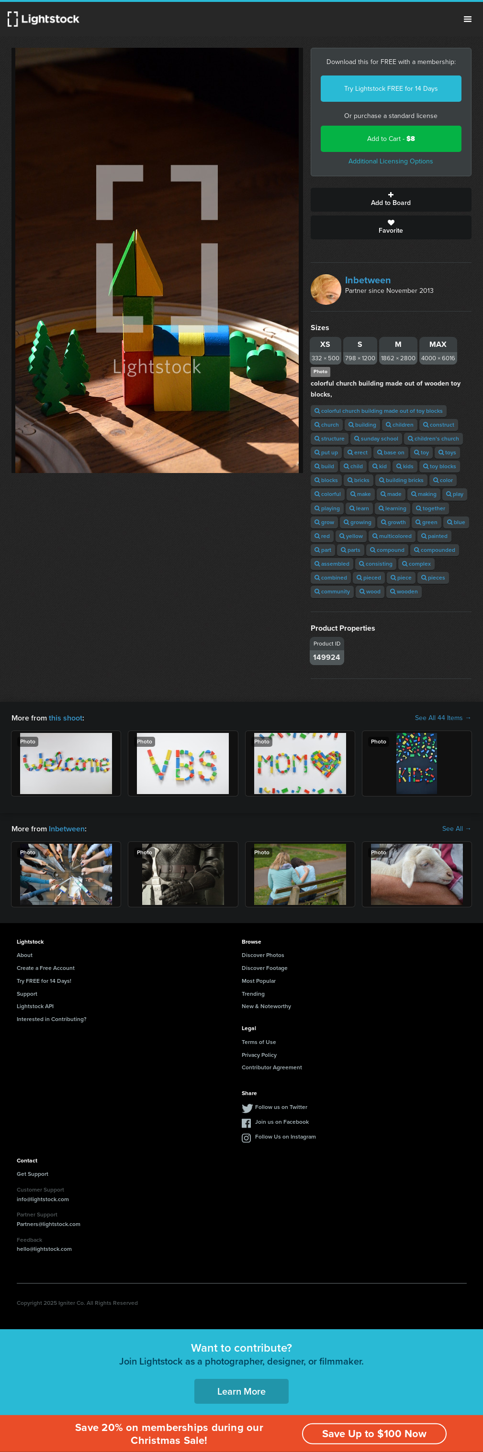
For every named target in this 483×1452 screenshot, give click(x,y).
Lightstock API (35, 1006)
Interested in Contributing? (52, 1019)
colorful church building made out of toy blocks (379, 411)
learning (392, 508)
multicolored (392, 536)
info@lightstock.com (43, 1199)
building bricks (401, 480)
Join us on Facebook (282, 1122)
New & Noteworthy (266, 1006)
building (362, 424)
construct (438, 424)
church (327, 424)
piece (401, 577)
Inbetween (368, 280)
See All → (457, 829)
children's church (433, 438)
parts (350, 550)
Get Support (32, 1174)
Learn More (241, 1391)
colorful (328, 494)
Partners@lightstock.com (48, 1224)
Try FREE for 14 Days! (44, 981)
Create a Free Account (46, 968)
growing (357, 522)
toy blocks (439, 466)
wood (370, 591)
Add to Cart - (391, 139)
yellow (351, 536)
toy (421, 452)
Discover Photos (263, 955)
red (322, 536)
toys (447, 452)
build (324, 466)
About (25, 955)
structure (330, 438)
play (454, 494)
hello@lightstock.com (44, 1249)
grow (324, 522)
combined (331, 577)
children (400, 424)
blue (456, 522)
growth (393, 522)
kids (405, 466)
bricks (359, 480)
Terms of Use (259, 1042)
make (360, 494)
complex (416, 563)
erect (358, 452)
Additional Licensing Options (390, 161)
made (391, 494)
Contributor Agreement (272, 1067)
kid (379, 466)
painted (434, 536)
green (427, 522)
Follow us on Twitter (281, 1107)
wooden (404, 591)
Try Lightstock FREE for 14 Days (391, 89)
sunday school (376, 438)
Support (27, 994)
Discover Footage (265, 968)
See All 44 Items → (443, 718)
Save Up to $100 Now (374, 1433)
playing (327, 508)
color (443, 480)
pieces (433, 577)
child (353, 466)
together (430, 508)
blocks (326, 480)
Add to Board (391, 200)
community (332, 591)
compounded (434, 550)
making (424, 494)
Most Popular (259, 981)
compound (387, 550)
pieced (369, 577)
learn (359, 508)
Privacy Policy (259, 1055)
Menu (467, 19)
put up (326, 452)
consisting (376, 563)
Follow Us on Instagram (285, 1136)
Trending (253, 994)
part (323, 550)
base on (390, 452)
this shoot (65, 717)
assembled (332, 563)
